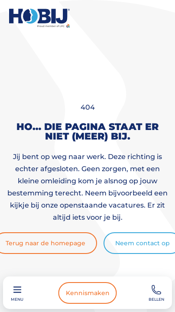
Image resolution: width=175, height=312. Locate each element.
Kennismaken (88, 293)
